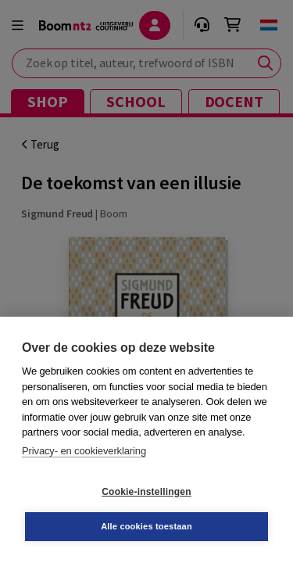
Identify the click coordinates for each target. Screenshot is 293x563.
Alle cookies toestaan (146, 526)
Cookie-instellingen (146, 491)
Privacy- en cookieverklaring (84, 451)
